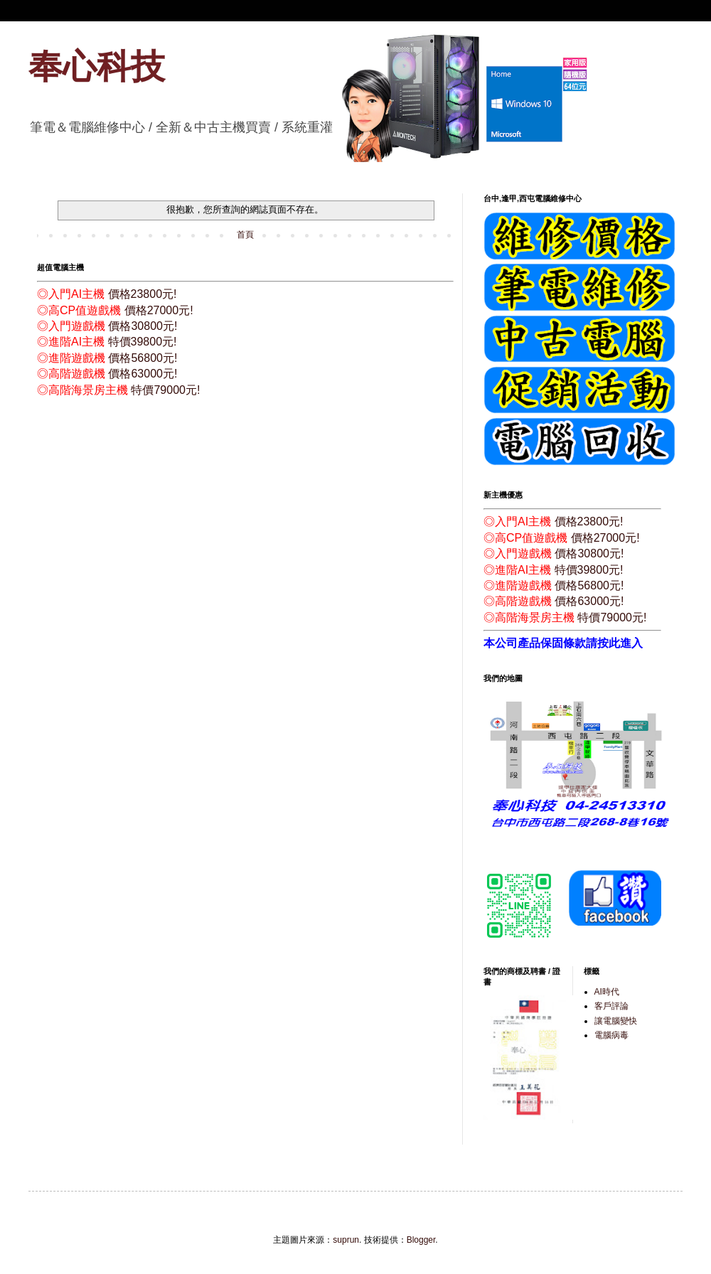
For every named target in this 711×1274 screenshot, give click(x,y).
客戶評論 (611, 1006)
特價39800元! (142, 342)
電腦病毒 (611, 1035)
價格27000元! (158, 310)
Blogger (421, 1240)
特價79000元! (165, 390)
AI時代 (606, 992)
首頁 (245, 235)
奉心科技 (96, 66)
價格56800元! (142, 358)
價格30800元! (142, 326)
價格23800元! (142, 294)
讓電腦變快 (615, 1021)
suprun (346, 1240)
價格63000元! (142, 374)
